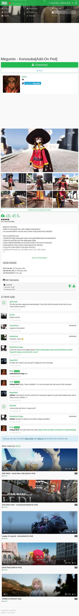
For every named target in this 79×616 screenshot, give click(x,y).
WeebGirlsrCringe (16, 347)
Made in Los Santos (8, 613)
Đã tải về (8, 216)
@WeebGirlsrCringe (17, 374)
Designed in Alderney (8, 610)
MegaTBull (14, 360)
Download (39, 64)
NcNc (24, 77)
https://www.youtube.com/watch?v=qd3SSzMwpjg (57, 430)
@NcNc (12, 395)
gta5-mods (14, 302)
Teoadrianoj (14, 325)
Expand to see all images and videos (39, 210)
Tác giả (17, 371)
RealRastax (14, 336)
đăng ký (41, 439)
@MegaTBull (14, 384)
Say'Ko (12, 315)
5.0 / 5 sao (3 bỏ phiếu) (7, 221)
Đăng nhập (29, 439)
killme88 (13, 406)
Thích (18, 216)
